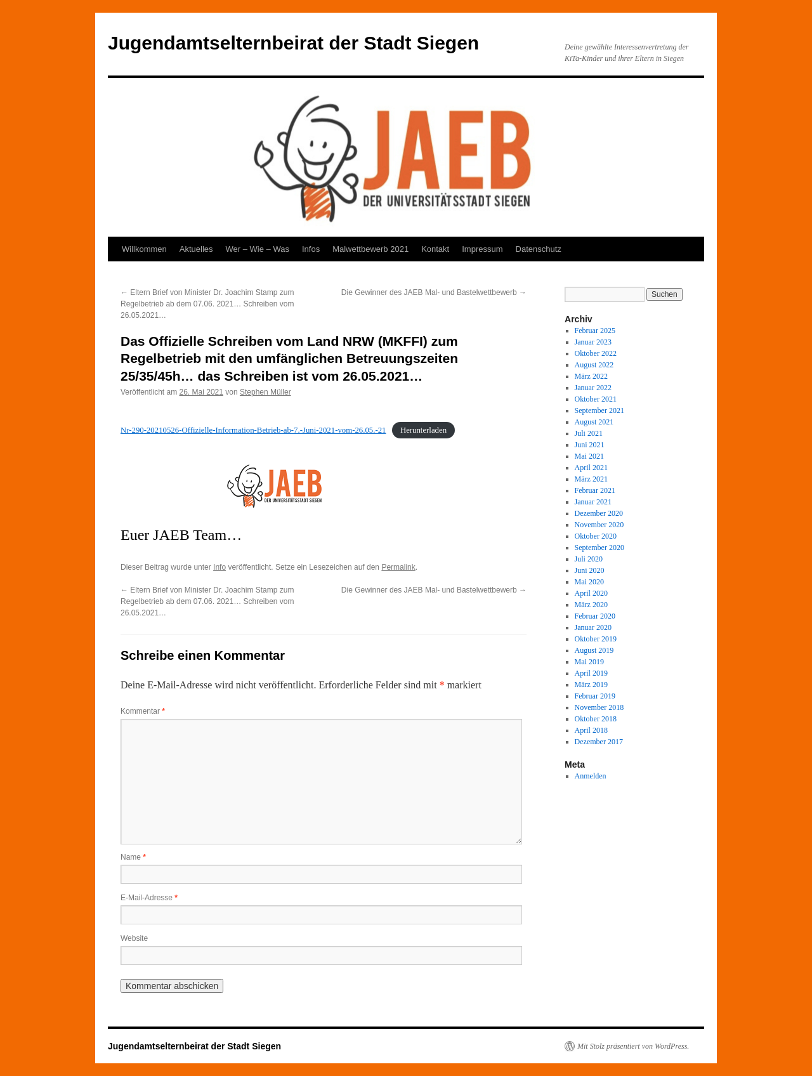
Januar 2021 (593, 501)
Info (219, 567)
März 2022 (591, 376)
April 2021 (591, 467)
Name (133, 857)
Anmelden (590, 775)
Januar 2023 (593, 342)
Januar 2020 (593, 627)
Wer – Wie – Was (257, 249)
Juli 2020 (589, 558)
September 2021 (599, 410)
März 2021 (591, 479)
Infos (311, 249)
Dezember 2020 (599, 513)
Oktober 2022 (596, 353)
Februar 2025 (595, 330)
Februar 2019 (595, 696)
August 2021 (594, 421)
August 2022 (594, 364)
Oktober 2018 (596, 718)
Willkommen (144, 249)
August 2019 (594, 650)
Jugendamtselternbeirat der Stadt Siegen (293, 42)
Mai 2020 (589, 581)
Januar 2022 (593, 387)
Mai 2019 (589, 661)
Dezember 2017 (599, 741)
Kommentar (143, 711)
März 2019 (591, 684)
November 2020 (599, 524)
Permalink (398, 567)
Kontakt (435, 249)
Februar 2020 (595, 616)
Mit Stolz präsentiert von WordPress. (633, 1046)
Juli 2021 (589, 433)
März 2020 (591, 604)
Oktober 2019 (596, 638)
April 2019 (591, 673)
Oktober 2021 (596, 399)
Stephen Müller (265, 392)
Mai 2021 (589, 456)
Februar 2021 (595, 490)
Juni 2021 (590, 444)
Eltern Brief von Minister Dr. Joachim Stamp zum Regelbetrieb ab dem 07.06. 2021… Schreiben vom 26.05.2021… (207, 304)
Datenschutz (538, 249)
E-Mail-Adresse (149, 897)
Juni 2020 (590, 570)
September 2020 (599, 547)
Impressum (482, 249)
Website (134, 938)
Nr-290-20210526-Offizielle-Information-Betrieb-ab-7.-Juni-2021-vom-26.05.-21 (253, 430)
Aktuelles (196, 249)
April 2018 (591, 730)
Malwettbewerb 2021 (370, 249)
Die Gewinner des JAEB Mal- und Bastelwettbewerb (434, 292)
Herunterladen (423, 430)
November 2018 (599, 707)
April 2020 (591, 593)
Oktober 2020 (596, 536)
